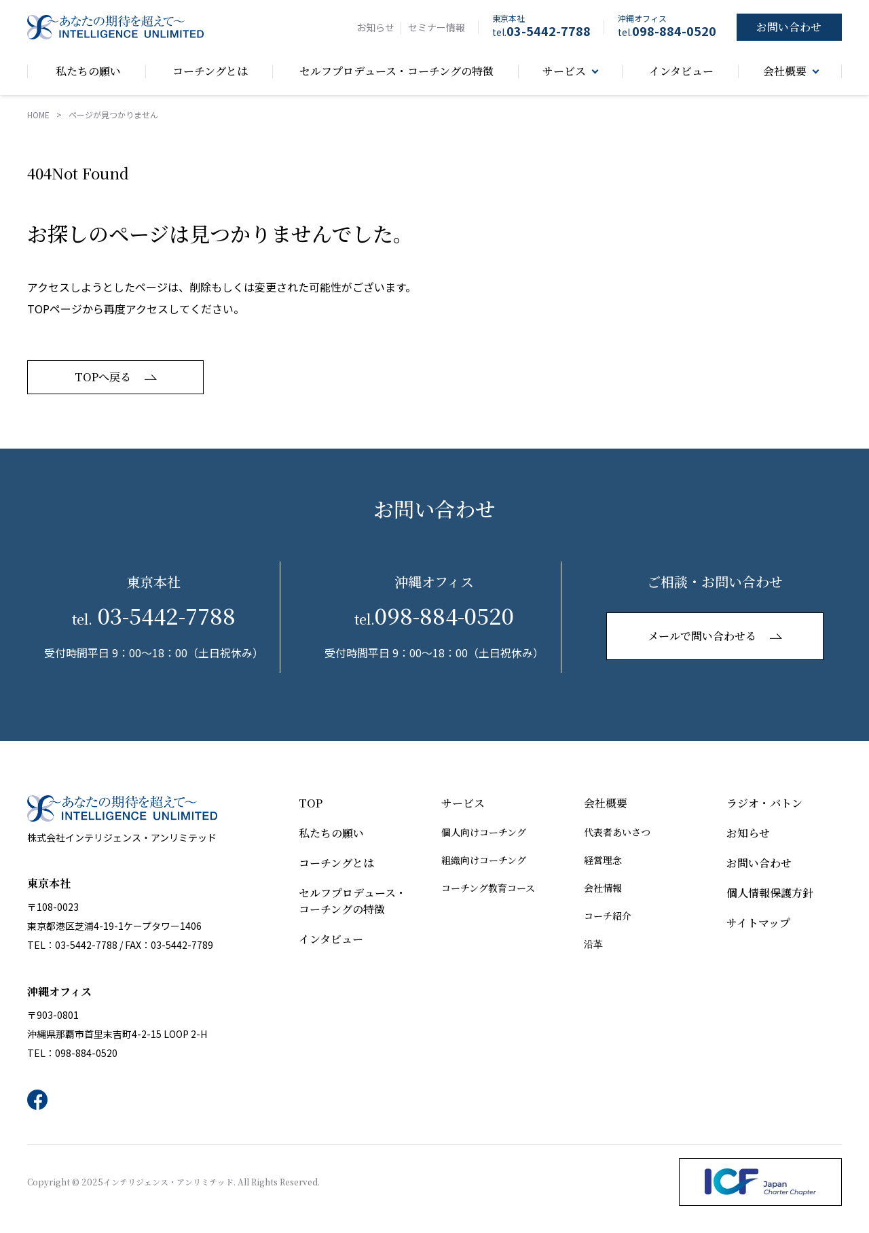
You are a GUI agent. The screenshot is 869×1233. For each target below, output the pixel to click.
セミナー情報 (436, 27)
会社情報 (603, 888)
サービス (463, 803)
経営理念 (603, 860)
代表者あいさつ (617, 832)
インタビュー (331, 939)
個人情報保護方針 (769, 893)
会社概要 (605, 803)
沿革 (593, 943)
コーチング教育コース (488, 888)
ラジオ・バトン (764, 803)
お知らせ (375, 27)
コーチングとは (336, 863)
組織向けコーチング (483, 860)
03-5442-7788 (541, 30)
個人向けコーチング (483, 832)
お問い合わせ (759, 863)
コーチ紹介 (607, 915)
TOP (310, 803)
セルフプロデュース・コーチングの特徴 (353, 901)
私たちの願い (331, 833)
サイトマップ (758, 923)
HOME (38, 114)
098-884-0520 (667, 30)
